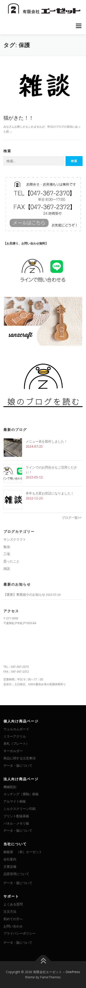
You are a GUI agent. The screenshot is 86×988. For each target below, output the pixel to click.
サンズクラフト (14, 539)
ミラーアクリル (14, 736)
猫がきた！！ (18, 117)
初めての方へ (13, 919)
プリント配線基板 (16, 816)
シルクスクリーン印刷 (19, 808)
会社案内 (9, 859)
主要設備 (9, 866)
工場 (6, 554)
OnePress (73, 972)
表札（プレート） (16, 743)
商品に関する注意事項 (19, 758)
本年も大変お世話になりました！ (50, 493)
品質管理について (16, 874)
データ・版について (17, 765)
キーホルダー (13, 751)
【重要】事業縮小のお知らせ (24, 594)
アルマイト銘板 (14, 801)
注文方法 (9, 911)
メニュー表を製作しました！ (46, 441)
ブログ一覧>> (71, 517)
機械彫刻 (9, 787)
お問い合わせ (13, 926)
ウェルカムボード (16, 729)
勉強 (6, 547)
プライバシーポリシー (19, 933)
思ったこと (11, 561)
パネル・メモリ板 (16, 823)
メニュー (79, 26)
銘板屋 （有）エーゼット (22, 852)
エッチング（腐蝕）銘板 (21, 794)
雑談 (6, 568)
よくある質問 (13, 904)
